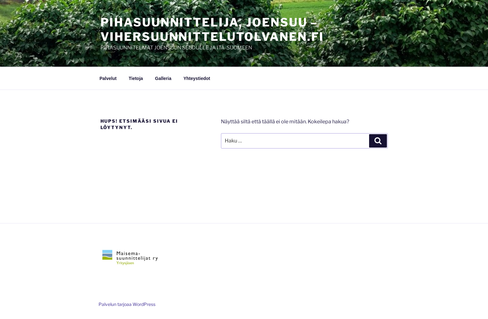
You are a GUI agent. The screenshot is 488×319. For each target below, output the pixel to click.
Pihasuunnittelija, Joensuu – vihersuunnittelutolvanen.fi (212, 29)
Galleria (163, 78)
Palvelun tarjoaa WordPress (127, 304)
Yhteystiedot (196, 78)
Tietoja (136, 78)
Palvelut (108, 78)
